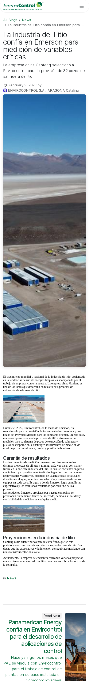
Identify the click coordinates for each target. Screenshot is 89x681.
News (26, 20)
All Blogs (10, 20)
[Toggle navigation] (81, 6)
